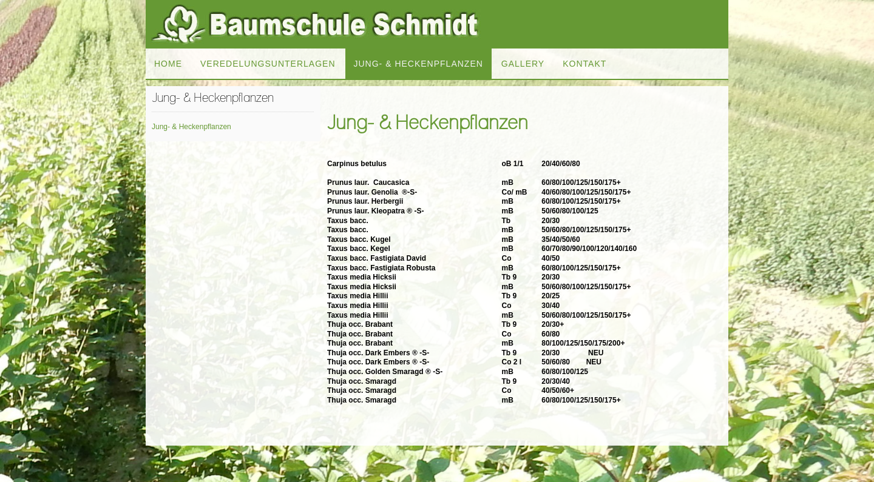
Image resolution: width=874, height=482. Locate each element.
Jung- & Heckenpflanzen (191, 126)
